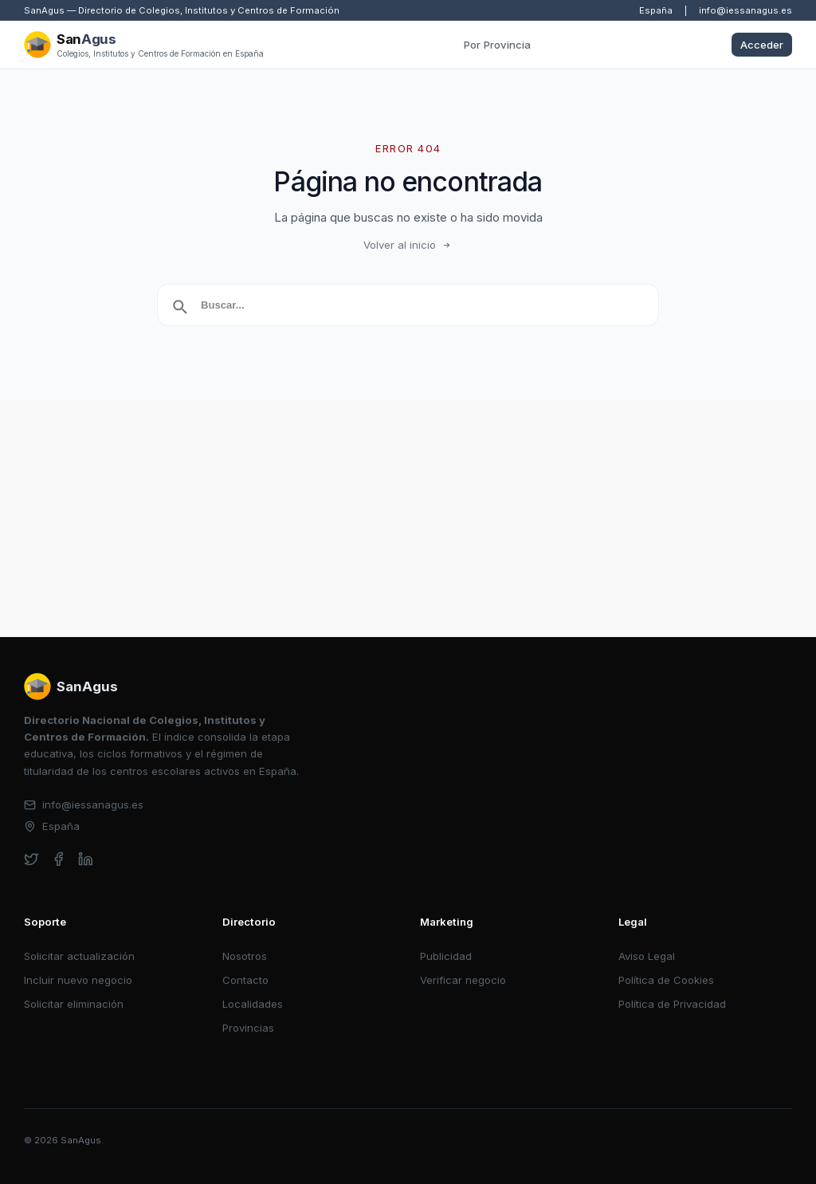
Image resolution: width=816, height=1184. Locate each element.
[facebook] (58, 859)
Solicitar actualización (79, 956)
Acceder (761, 44)
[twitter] (31, 859)
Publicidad (446, 956)
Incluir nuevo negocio (78, 980)
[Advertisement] (408, 517)
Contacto (245, 980)
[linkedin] (85, 859)
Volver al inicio (408, 244)
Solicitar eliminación (74, 1003)
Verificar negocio (463, 980)
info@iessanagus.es (745, 10)
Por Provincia (497, 44)
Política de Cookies (666, 980)
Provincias (248, 1027)
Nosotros (244, 956)
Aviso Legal (646, 956)
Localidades (252, 1003)
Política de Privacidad (672, 1003)
